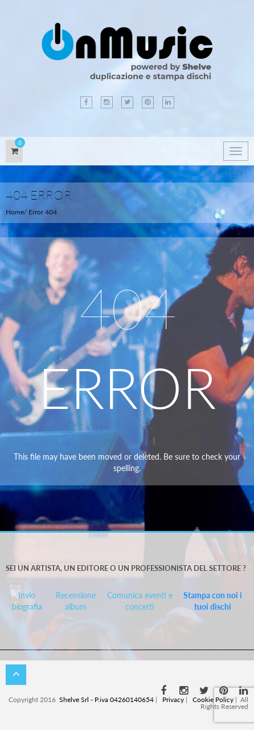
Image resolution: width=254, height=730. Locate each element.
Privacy (173, 699)
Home (15, 212)
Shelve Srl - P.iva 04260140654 (106, 699)
